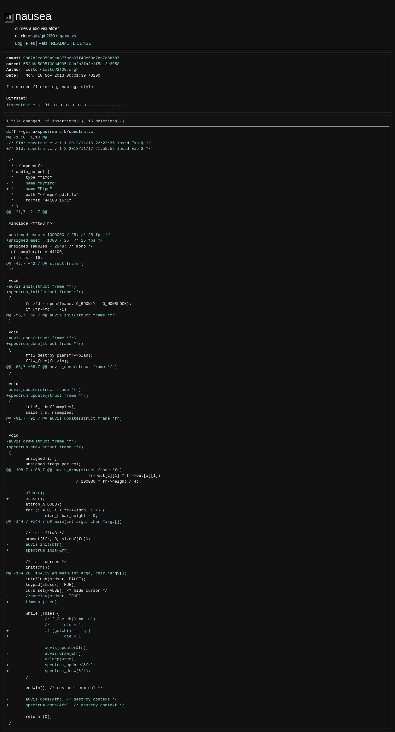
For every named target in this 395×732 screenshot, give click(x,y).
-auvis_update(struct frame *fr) (43, 390)
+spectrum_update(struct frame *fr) (47, 396)
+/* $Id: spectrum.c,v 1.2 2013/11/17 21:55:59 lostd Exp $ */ (78, 149)
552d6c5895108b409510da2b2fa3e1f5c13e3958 (71, 64)
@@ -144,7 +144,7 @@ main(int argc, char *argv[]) (64, 522)
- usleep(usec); (41, 659)
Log (18, 43)
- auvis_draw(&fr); (45, 654)
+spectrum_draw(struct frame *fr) (45, 447)
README (60, 43)
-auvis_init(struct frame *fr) (41, 287)
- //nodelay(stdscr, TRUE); (45, 596)
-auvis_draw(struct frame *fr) (41, 441)
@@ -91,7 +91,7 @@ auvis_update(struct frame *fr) (64, 418)
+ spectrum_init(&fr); (39, 550)
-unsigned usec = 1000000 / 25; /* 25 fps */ (58, 235)
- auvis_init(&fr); (35, 545)
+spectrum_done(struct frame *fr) (45, 344)
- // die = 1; (45, 625)
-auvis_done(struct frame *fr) (41, 338)
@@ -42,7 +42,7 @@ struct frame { (45, 264)
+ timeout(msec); (33, 602)
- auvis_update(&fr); (47, 648)
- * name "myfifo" (31, 183)
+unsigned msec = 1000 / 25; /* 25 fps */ (54, 240)
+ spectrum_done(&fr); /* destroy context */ (65, 705)
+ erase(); (25, 499)
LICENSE (82, 43)
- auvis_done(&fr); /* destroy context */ (61, 699)
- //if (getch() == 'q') (51, 619)
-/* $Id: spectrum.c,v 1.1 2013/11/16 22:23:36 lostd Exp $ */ (78, 143)
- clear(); (25, 493)
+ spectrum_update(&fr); (51, 665)
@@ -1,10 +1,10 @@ (27, 137)
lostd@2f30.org (59, 70)
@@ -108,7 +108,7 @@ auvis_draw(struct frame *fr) (64, 470)
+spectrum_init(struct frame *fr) (45, 292)
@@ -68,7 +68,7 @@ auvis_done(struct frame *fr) (61, 367)
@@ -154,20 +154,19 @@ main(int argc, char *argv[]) (66, 573)
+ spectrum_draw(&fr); (48, 671)
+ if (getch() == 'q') (48, 631)
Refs (43, 43)
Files (30, 43)
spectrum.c (23, 105)
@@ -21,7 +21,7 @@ (27, 212)
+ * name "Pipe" (29, 189)
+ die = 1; (45, 636)
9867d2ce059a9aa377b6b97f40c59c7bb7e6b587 (71, 58)
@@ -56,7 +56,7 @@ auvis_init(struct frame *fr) (61, 315)
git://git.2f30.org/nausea (54, 35)
